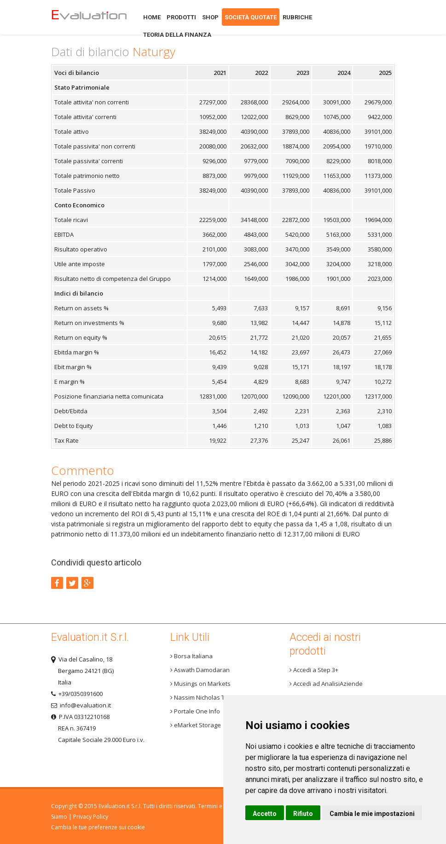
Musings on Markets (200, 683)
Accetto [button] (265, 813)
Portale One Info (195, 711)
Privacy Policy (90, 817)
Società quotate (251, 17)
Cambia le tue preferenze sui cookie (98, 827)
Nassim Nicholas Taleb (203, 697)
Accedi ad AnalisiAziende (326, 683)
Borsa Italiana (191, 656)
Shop (210, 17)
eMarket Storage (195, 725)
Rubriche (297, 17)
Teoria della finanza (177, 34)
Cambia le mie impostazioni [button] (372, 813)
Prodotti (181, 17)
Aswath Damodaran (200, 670)
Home (89, 17)
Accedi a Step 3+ (314, 670)
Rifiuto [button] (303, 813)
